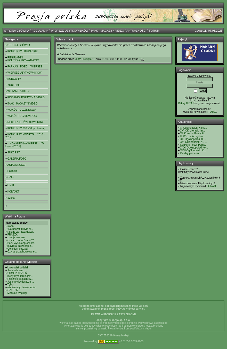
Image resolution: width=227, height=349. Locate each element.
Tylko (10, 284)
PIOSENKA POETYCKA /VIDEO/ (26, 97)
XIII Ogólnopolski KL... (193, 139)
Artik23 (212, 186)
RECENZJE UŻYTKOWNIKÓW (25, 122)
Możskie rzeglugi (17, 293)
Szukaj (11, 197)
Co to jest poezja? (17, 248)
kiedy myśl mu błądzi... (20, 276)
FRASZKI (12, 234)
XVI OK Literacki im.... (193, 130)
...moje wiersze (16, 237)
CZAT (10, 177)
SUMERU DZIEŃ (17, 273)
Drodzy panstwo (189, 153)
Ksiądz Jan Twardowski (20, 231)
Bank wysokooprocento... (21, 243)
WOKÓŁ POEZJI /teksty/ (21, 109)
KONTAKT (13, 191)
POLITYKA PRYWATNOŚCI (23, 60)
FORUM (154, 30)
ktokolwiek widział (17, 267)
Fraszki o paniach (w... (20, 278)
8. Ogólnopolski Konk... (193, 127)
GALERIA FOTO (16, 158)
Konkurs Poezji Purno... (193, 144)
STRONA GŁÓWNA (16, 30)
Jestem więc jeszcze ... (20, 281)
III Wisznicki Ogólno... (192, 136)
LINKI (10, 185)
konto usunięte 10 (85, 59)
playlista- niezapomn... (20, 246)
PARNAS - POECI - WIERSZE (24, 66)
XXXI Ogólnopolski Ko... (194, 147)
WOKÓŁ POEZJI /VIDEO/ (22, 116)
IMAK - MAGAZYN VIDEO (107, 30)
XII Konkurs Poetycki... (193, 133)
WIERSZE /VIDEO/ (18, 91)
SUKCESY (13, 152)
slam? (10, 226)
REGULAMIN (39, 30)
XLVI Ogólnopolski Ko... (193, 150)
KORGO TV (14, 78)
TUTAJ (212, 111)
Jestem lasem (15, 270)
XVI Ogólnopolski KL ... (193, 142)
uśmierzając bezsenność (21, 287)
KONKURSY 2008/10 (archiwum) (26, 128)
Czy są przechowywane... (22, 251)
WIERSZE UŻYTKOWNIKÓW (69, 30)
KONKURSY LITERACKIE (22, 51)
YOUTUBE (13, 85)
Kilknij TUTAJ (185, 103)
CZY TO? (12, 290)
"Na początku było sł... (20, 229)
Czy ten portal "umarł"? (20, 240)
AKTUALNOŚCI (136, 30)
